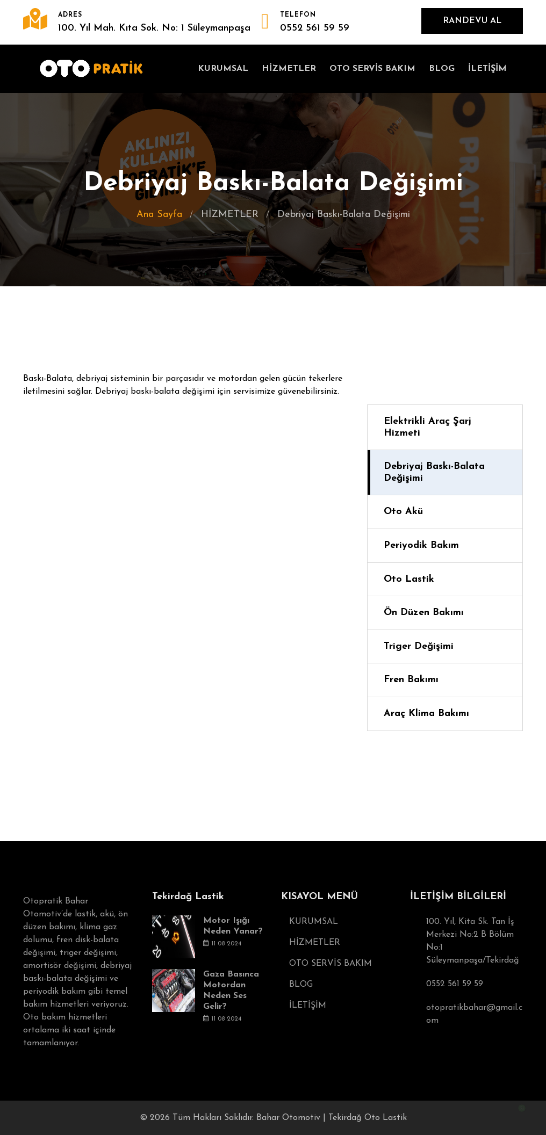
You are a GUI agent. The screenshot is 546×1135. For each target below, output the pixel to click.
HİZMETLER (289, 68)
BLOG (442, 68)
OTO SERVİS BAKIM (372, 68)
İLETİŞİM (487, 68)
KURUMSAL (223, 68)
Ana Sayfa (159, 214)
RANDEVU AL (472, 21)
